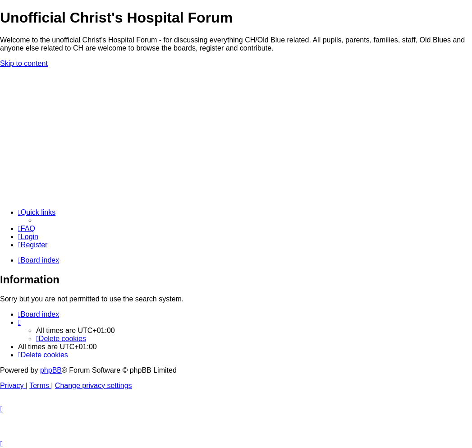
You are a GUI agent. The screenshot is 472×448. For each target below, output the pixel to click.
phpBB (51, 370)
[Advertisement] (236, 138)
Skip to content (24, 63)
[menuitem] (26, 228)
